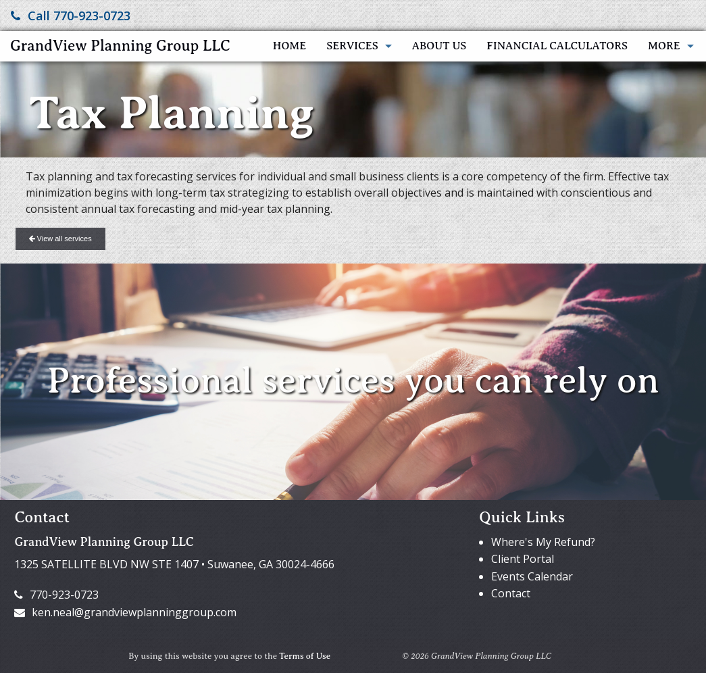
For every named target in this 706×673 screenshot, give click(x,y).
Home (289, 46)
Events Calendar (532, 576)
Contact (510, 593)
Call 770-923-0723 (70, 15)
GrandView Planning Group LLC (120, 45)
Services (352, 46)
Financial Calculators (557, 46)
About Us (439, 46)
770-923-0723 (56, 594)
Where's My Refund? (543, 541)
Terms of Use (304, 656)
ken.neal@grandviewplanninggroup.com (125, 612)
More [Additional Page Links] (664, 46)
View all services (60, 238)
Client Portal (522, 558)
